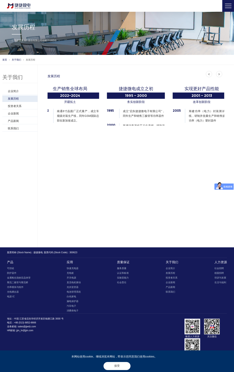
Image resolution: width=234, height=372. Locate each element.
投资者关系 (22, 106)
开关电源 (71, 278)
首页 (4, 59)
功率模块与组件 (15, 288)
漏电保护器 (72, 302)
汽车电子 (71, 307)
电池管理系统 (74, 292)
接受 (117, 365)
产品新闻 (22, 120)
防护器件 (11, 274)
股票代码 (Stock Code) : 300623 (60, 253)
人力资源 (220, 263)
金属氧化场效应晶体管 (19, 278)
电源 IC (11, 297)
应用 (70, 263)
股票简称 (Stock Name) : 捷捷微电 (25, 253)
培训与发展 (220, 278)
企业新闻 (22, 113)
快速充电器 (72, 269)
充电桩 (70, 274)
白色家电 (71, 297)
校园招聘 (219, 274)
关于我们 (16, 59)
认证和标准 (123, 274)
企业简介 (22, 91)
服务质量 (121, 269)
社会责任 (121, 283)
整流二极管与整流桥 (17, 283)
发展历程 (30, 59)
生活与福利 (220, 283)
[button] (209, 74)
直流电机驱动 (74, 283)
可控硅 (10, 269)
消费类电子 (72, 311)
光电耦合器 (13, 292)
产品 (10, 263)
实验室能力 (123, 278)
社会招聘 (219, 269)
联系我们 (22, 128)
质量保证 (123, 263)
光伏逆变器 (72, 288)
